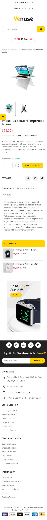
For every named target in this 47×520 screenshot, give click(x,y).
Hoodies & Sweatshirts (11, 481)
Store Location (8, 459)
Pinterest (42, 178)
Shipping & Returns (9, 448)
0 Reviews (17, 135)
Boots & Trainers (9, 497)
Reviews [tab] (6, 194)
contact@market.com (21, 392)
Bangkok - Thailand (10, 422)
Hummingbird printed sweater (25, 264)
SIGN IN (16, 3)
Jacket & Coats (8, 485)
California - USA (8, 418)
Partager (28, 178)
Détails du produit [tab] (25, 188)
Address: (10, 377)
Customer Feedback (10, 463)
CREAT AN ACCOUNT (26, 3)
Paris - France (7, 426)
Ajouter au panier (32, 165)
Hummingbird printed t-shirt (24, 250)
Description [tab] (8, 188)
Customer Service (9, 444)
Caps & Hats (7, 477)
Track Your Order (9, 452)
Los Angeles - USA (9, 410)
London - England (9, 430)
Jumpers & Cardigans (10, 489)
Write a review (31, 135)
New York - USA (8, 414)
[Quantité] (15, 165)
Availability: (6, 158)
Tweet (35, 178)
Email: (9, 392)
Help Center (6, 455)
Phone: (10, 386)
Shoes (4, 493)
